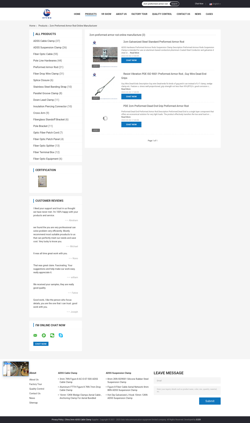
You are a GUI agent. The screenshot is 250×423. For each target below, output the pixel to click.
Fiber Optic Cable (43, 54)
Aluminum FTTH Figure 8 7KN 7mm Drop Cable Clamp (80, 388)
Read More (134, 53)
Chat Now (199, 4)
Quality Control (162, 14)
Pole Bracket (40, 126)
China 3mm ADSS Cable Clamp (78, 420)
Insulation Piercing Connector (50, 106)
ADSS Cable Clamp (44, 40)
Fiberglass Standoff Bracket (49, 119)
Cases (209, 14)
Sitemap (33, 402)
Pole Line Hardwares (45, 60)
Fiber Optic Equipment (45, 158)
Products (91, 14)
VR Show (106, 14)
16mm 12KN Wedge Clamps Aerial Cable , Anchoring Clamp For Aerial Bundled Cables (81, 397)
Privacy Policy (57, 420)
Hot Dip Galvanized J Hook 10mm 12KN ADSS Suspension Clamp (127, 396)
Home (77, 14)
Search (174, 4)
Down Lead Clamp (43, 99)
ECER (198, 420)
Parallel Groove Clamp (45, 93)
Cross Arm (39, 112)
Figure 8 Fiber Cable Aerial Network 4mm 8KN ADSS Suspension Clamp (128, 388)
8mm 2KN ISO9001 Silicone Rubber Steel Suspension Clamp (128, 380)
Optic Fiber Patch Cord (46, 132)
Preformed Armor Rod (45, 67)
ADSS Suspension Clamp (47, 47)
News (198, 14)
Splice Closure (41, 80)
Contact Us (183, 14)
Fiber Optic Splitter (43, 145)
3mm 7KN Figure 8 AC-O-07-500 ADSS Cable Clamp (79, 380)
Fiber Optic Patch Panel (46, 139)
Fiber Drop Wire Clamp (46, 73)
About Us (121, 14)
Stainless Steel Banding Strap (49, 86)
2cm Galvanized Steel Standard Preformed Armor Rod (153, 41)
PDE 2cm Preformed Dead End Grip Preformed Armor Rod (156, 105)
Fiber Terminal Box (43, 152)
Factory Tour (139, 14)
